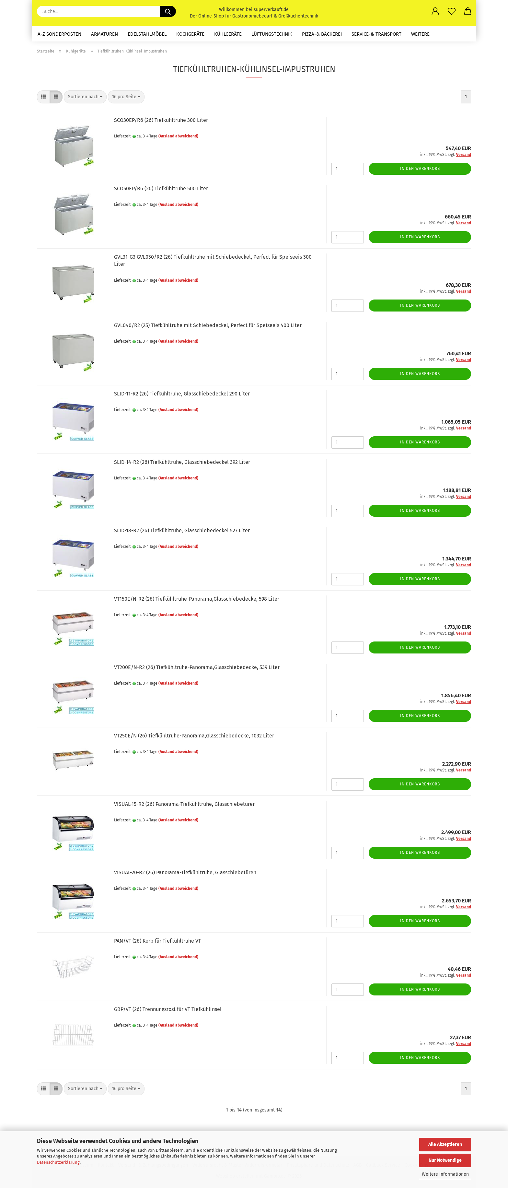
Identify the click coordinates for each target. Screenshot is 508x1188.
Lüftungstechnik (271, 34)
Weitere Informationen (445, 1174)
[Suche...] (168, 11)
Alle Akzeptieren (445, 1144)
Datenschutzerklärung (58, 1162)
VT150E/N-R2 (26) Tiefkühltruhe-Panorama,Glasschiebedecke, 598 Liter (196, 599)
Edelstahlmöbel (147, 34)
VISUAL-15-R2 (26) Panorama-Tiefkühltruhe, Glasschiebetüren (185, 804)
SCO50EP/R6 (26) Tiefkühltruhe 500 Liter (161, 188)
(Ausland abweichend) (178, 136)
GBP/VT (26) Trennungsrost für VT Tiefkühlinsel (168, 1009)
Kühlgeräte (228, 34)
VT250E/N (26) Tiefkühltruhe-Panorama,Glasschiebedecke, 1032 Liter (194, 736)
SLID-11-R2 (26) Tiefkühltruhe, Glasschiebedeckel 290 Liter (182, 394)
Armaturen (104, 34)
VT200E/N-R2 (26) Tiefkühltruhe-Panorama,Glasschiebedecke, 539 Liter (197, 667)
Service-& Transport (376, 34)
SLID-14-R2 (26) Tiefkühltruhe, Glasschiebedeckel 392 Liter (182, 462)
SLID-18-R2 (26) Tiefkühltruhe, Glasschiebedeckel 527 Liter (182, 530)
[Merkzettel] (452, 11)
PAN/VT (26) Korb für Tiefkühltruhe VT (157, 941)
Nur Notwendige (445, 1160)
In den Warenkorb (420, 168)
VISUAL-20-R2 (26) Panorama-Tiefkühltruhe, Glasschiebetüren (185, 872)
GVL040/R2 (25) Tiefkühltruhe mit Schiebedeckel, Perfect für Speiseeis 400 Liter (208, 325)
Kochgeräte (190, 34)
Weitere (420, 34)
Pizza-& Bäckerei (322, 34)
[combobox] (85, 96)
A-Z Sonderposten (59, 34)
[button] (435, 11)
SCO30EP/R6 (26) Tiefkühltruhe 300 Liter (161, 120)
